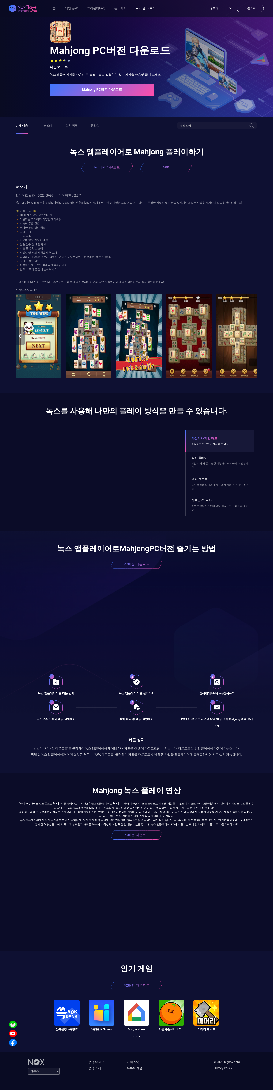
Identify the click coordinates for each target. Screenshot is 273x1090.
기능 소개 (47, 125)
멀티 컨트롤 (199, 479)
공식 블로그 (96, 1062)
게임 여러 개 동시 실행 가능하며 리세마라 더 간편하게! (219, 465)
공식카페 (120, 8)
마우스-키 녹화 (201, 500)
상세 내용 (22, 125)
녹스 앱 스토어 (145, 8)
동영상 (95, 125)
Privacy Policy (222, 1068)
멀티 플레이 (199, 458)
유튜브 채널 (135, 1068)
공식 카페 (94, 1068)
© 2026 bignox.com (226, 1062)
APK (166, 167)
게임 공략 (71, 8)
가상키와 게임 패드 (204, 438)
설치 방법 (72, 125)
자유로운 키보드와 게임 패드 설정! (210, 444)
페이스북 (133, 1062)
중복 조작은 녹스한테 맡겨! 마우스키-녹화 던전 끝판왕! (219, 508)
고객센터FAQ (96, 8)
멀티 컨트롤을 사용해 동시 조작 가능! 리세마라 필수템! (219, 486)
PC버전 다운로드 (107, 167)
